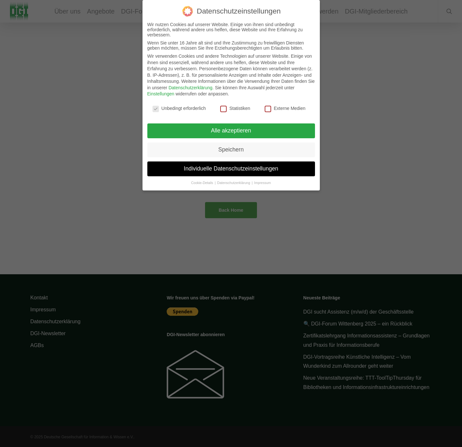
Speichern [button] (231, 147)
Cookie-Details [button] (202, 181)
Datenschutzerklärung (190, 85)
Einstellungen (160, 91)
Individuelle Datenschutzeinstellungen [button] (231, 166)
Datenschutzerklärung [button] (234, 181)
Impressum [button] (262, 181)
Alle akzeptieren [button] (231, 128)
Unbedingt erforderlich (179, 106)
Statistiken (235, 106)
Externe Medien (285, 106)
